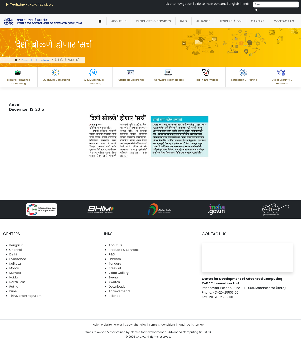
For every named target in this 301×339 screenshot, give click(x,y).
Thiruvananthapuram (25, 296)
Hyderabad (17, 259)
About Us (119, 21)
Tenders (225, 21)
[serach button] (256, 10)
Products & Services (153, 21)
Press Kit (27, 60)
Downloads (116, 286)
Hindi (245, 4)
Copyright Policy (135, 325)
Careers (257, 21)
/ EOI (237, 21)
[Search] (276, 4)
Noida (13, 277)
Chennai (15, 250)
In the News (43, 60)
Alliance (203, 21)
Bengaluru (16, 245)
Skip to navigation (178, 4)
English (234, 4)
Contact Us (284, 21)
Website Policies (111, 325)
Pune (13, 291)
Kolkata (15, 263)
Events (113, 277)
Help (96, 325)
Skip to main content (210, 4)
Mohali (14, 268)
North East (17, 282)
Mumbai (15, 273)
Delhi (13, 254)
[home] (100, 21)
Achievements (119, 291)
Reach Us (184, 325)
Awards (114, 282)
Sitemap (198, 325)
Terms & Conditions (162, 325)
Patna (13, 286)
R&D (183, 21)
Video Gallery (118, 273)
